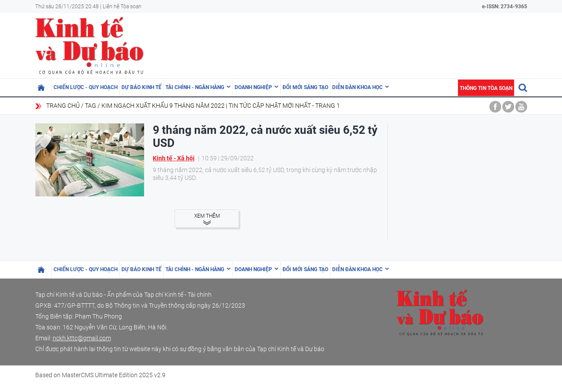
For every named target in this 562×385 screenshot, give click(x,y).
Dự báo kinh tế (141, 87)
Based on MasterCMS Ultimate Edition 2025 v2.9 (100, 375)
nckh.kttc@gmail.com (82, 338)
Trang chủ (63, 105)
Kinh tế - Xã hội (174, 158)
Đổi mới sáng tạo (305, 87)
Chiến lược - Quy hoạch (86, 87)
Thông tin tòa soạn (486, 88)
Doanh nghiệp (253, 87)
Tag (90, 105)
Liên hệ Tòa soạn (122, 6)
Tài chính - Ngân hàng (194, 87)
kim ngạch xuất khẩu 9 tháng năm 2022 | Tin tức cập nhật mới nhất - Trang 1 (220, 105)
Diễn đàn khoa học (357, 87)
